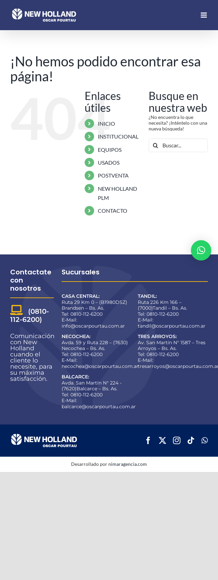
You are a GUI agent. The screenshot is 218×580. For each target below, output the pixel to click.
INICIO (106, 123)
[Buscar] (155, 145)
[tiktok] (191, 440)
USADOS (108, 162)
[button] (201, 250)
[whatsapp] (204, 440)
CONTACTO (112, 210)
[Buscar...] (178, 145)
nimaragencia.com (127, 464)
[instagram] (176, 440)
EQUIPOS (110, 149)
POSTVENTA (113, 175)
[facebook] (148, 440)
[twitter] (162, 440)
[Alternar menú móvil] (204, 15)
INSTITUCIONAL (118, 136)
